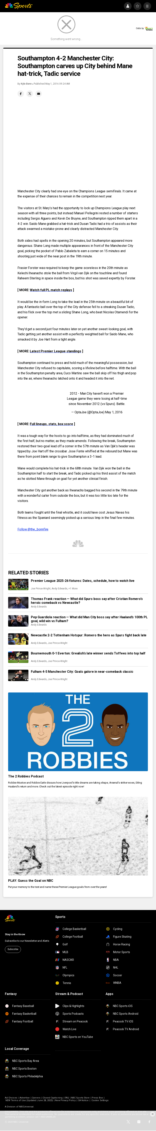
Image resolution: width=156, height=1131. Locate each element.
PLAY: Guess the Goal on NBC (30, 881)
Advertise (25, 1097)
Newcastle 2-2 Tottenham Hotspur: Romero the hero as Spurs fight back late (88, 635)
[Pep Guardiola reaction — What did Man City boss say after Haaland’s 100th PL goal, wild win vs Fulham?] (18, 621)
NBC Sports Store (80, 1097)
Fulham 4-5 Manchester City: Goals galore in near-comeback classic (82, 672)
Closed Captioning (53, 1097)
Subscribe (13, 949)
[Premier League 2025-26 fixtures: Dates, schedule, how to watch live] (18, 584)
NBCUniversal (26, 1106)
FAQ (67, 1097)
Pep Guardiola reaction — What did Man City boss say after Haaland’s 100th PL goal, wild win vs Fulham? (89, 619)
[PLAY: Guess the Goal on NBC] (78, 836)
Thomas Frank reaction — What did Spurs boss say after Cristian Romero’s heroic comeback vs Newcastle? (87, 601)
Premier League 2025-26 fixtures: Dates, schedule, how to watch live (82, 581)
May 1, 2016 (113, 412)
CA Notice (83, 1100)
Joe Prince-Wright (41, 588)
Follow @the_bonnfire (32, 529)
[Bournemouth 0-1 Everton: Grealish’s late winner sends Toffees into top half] (18, 657)
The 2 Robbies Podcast (26, 776)
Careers (36, 1097)
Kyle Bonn (26, 83)
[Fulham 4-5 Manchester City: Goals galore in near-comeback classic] (18, 675)
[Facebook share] (20, 93)
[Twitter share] (29, 93)
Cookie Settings (99, 1100)
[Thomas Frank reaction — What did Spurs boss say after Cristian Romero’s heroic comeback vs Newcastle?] (18, 602)
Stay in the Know (15, 934)
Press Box (97, 1097)
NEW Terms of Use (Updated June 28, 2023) (29, 1100)
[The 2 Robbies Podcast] (78, 731)
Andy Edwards (59, 588)
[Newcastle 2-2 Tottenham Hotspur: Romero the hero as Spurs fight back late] (18, 639)
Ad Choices (11, 1097)
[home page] (18, 6)
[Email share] (38, 93)
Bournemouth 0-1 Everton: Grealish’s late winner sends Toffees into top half (88, 653)
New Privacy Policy (65, 1100)
